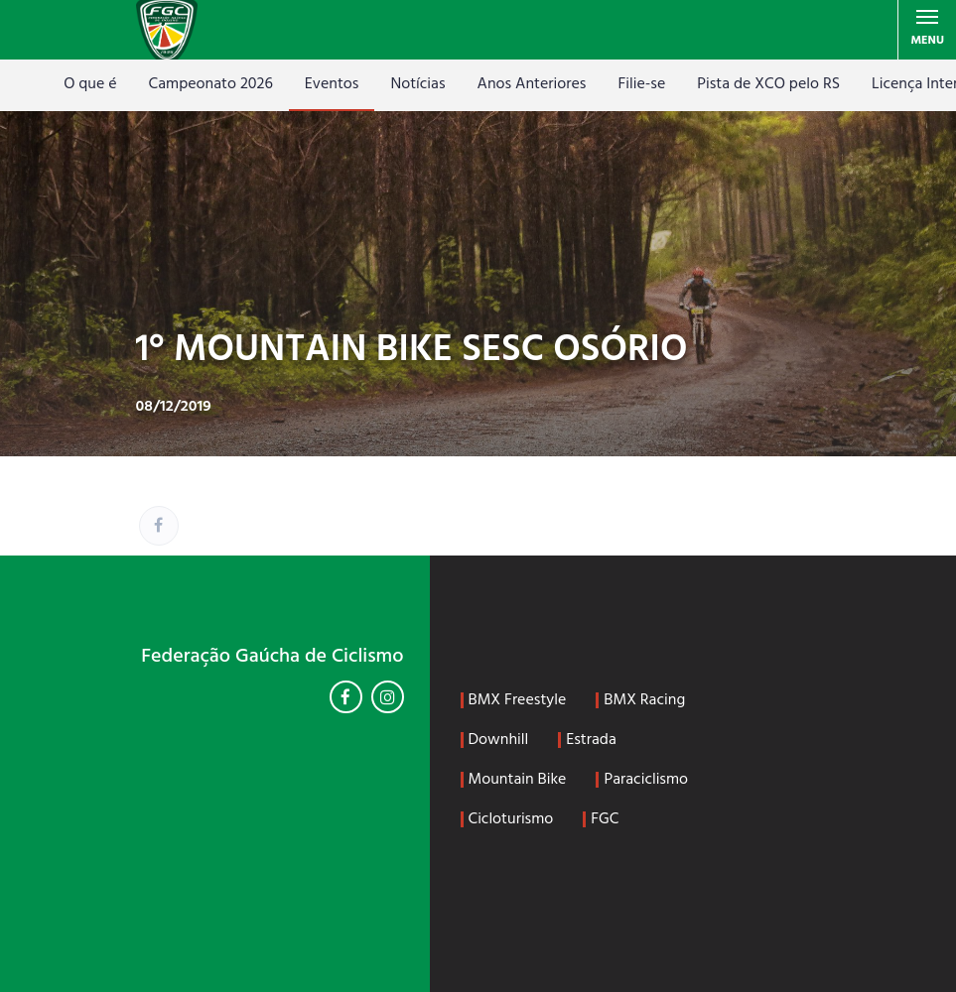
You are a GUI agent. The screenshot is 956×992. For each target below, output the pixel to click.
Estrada (591, 740)
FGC (604, 819)
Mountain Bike (518, 780)
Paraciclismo (646, 780)
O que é (90, 84)
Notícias (417, 84)
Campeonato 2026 (211, 84)
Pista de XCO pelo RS (768, 84)
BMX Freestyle (518, 700)
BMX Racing (644, 700)
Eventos (332, 84)
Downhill (499, 740)
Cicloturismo (511, 819)
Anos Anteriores (532, 84)
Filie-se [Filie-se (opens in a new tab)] (641, 84)
